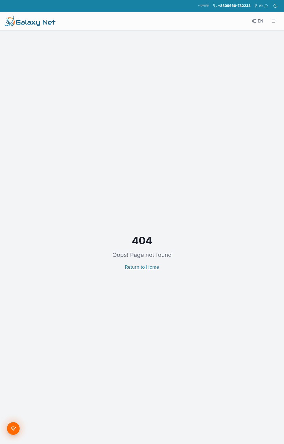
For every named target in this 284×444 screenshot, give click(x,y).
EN (257, 20)
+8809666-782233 (232, 5)
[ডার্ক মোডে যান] (275, 6)
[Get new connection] (13, 428)
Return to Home (142, 267)
